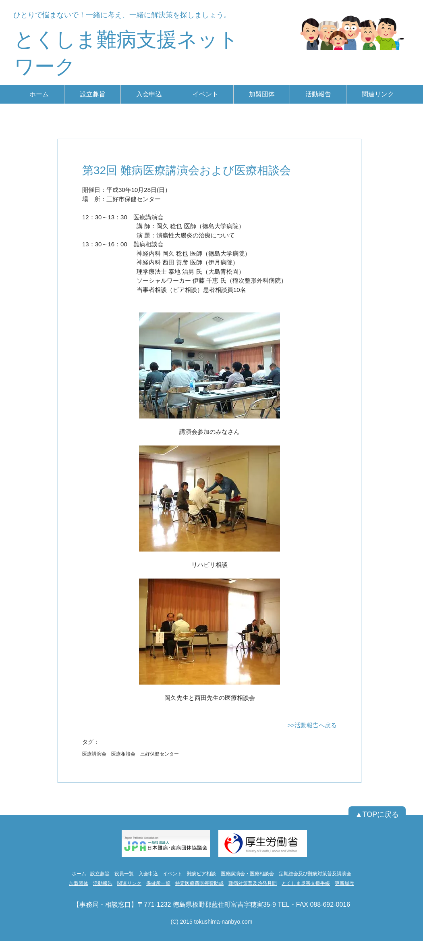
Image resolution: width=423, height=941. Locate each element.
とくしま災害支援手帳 (306, 883)
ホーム (79, 873)
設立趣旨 (100, 873)
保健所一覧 (158, 883)
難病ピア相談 (201, 873)
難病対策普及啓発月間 (252, 883)
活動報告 (102, 883)
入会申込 (148, 873)
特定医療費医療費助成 (199, 883)
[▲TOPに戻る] (377, 814)
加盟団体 (78, 883)
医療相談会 (123, 754)
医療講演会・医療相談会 (247, 873)
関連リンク (129, 883)
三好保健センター (159, 754)
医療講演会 (94, 754)
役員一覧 (124, 873)
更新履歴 (344, 883)
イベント (172, 873)
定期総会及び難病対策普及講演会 (315, 873)
